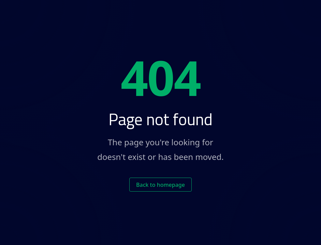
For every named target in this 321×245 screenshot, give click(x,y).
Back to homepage (160, 185)
